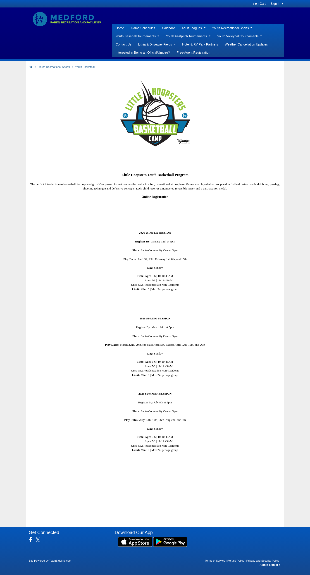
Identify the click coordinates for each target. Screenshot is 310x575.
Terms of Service (215, 560)
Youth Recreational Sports (232, 28)
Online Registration (155, 197)
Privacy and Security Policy (262, 560)
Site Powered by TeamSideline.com (50, 560)
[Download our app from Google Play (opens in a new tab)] (170, 541)
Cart (259, 3)
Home (120, 28)
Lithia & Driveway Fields (156, 44)
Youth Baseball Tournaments (137, 36)
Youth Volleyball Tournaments (239, 36)
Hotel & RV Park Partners (200, 44)
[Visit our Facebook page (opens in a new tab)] (32, 540)
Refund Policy (235, 560)
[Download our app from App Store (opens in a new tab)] (135, 541)
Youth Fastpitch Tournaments (188, 36)
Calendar (168, 28)
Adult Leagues (193, 28)
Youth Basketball (85, 67)
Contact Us (123, 44)
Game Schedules (143, 28)
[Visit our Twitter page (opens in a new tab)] (40, 539)
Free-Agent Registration (193, 52)
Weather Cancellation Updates (246, 44)
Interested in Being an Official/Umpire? (143, 52)
